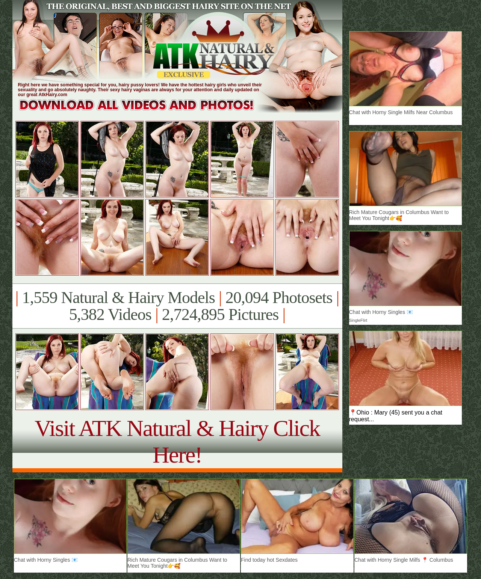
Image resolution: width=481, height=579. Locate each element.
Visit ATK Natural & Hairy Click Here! (177, 441)
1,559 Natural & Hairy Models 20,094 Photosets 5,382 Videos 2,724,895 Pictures (177, 306)
